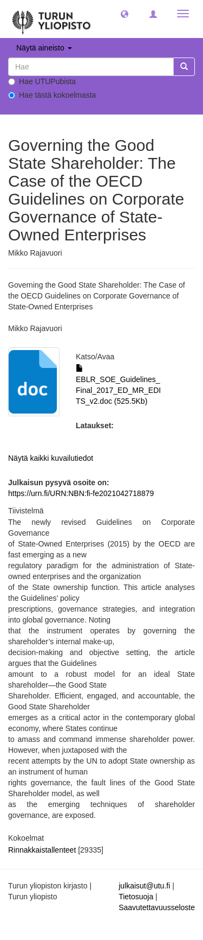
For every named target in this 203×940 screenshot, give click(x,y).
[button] (124, 13)
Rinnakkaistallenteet (42, 850)
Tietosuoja (136, 896)
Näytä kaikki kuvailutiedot (50, 458)
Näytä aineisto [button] (44, 47)
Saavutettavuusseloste (157, 907)
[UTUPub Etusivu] (51, 19)
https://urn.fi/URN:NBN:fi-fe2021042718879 (81, 493)
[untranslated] (91, 67)
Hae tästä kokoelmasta (52, 95)
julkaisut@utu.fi (144, 885)
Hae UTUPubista (42, 81)
